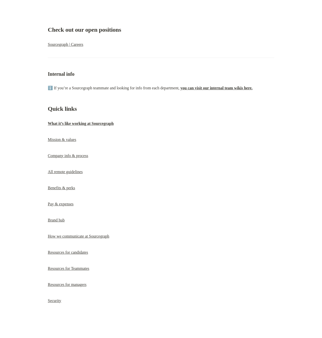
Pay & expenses (60, 204)
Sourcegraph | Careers (65, 44)
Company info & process (68, 156)
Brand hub (56, 220)
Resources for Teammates (68, 268)
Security (54, 300)
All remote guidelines (65, 172)
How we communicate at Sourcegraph (78, 236)
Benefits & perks (61, 188)
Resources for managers (67, 284)
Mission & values (62, 139)
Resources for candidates (68, 252)
